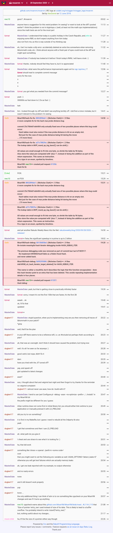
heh (18, 106)
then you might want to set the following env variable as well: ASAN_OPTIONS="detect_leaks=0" (56, 457)
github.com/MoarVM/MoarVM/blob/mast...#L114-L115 (70, 505)
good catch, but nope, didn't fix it (30, 354)
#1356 (53, 164)
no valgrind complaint (26, 386)
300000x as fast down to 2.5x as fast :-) (33, 100)
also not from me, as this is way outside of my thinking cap (41, 42)
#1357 (53, 280)
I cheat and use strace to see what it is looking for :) (38, 439)
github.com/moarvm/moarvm (32, 11)
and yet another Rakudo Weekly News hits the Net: (55, 231)
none (19, 477)
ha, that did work (24, 445)
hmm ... (20, 493)
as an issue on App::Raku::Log (79, 527)
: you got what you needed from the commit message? (42, 91)
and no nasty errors (25, 471)
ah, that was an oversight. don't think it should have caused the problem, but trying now (53, 343)
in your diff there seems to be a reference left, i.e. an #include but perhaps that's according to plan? (55, 336)
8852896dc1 (41, 118)
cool (19, 454)
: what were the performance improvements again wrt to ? (52, 69)
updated (20, 307)
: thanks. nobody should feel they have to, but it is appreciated (45, 64)
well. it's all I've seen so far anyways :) (32, 348)
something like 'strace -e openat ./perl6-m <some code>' (40, 450)
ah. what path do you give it (28, 434)
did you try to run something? (29, 414)
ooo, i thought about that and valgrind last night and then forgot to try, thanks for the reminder (56, 382)
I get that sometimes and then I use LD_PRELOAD (37, 428)
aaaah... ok (21, 300)
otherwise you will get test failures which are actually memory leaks (45, 460)
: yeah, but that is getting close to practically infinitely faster (46, 289)
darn (19, 359)
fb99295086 (41, 261)
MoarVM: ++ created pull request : (37, 165)
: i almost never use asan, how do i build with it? (41, 389)
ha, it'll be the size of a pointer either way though (37, 519)
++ (21, 312)
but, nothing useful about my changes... (33, 513)
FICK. (19, 173)
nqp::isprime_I (80, 69)
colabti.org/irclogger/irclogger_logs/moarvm (74, 11)
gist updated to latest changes (30, 371)
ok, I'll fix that (22, 303)
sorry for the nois (24, 76)
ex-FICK (20, 179)
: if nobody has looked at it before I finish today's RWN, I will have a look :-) (53, 58)
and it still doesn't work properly (30, 482)
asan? (19, 377)
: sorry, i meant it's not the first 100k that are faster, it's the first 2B (47, 295)
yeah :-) (20, 97)
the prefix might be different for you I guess (35, 401)
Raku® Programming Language (66, 524)
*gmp (19, 324)
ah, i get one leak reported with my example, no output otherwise (44, 466)
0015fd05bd (41, 243)
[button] (110, 3)
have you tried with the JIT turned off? (33, 363)
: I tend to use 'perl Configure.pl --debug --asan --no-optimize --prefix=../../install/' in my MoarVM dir (56, 395)
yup (18, 487)
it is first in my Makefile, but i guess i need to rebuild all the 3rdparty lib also (48, 420)
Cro (44, 524)
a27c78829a (41, 142)
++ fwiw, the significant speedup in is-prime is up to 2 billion (44, 238)
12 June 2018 (65, 13)
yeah (19, 423)
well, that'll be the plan (26, 329)
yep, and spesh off (25, 368)
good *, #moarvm (24, 19)
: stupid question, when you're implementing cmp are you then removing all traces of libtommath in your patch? (57, 319)
